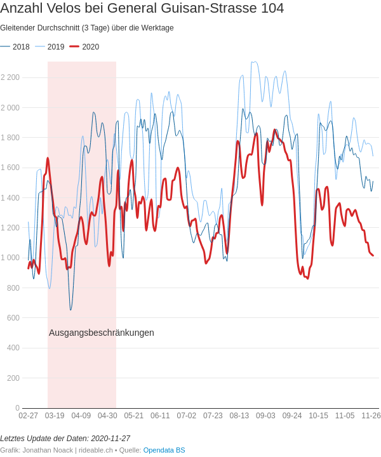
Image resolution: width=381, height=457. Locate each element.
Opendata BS (164, 450)
